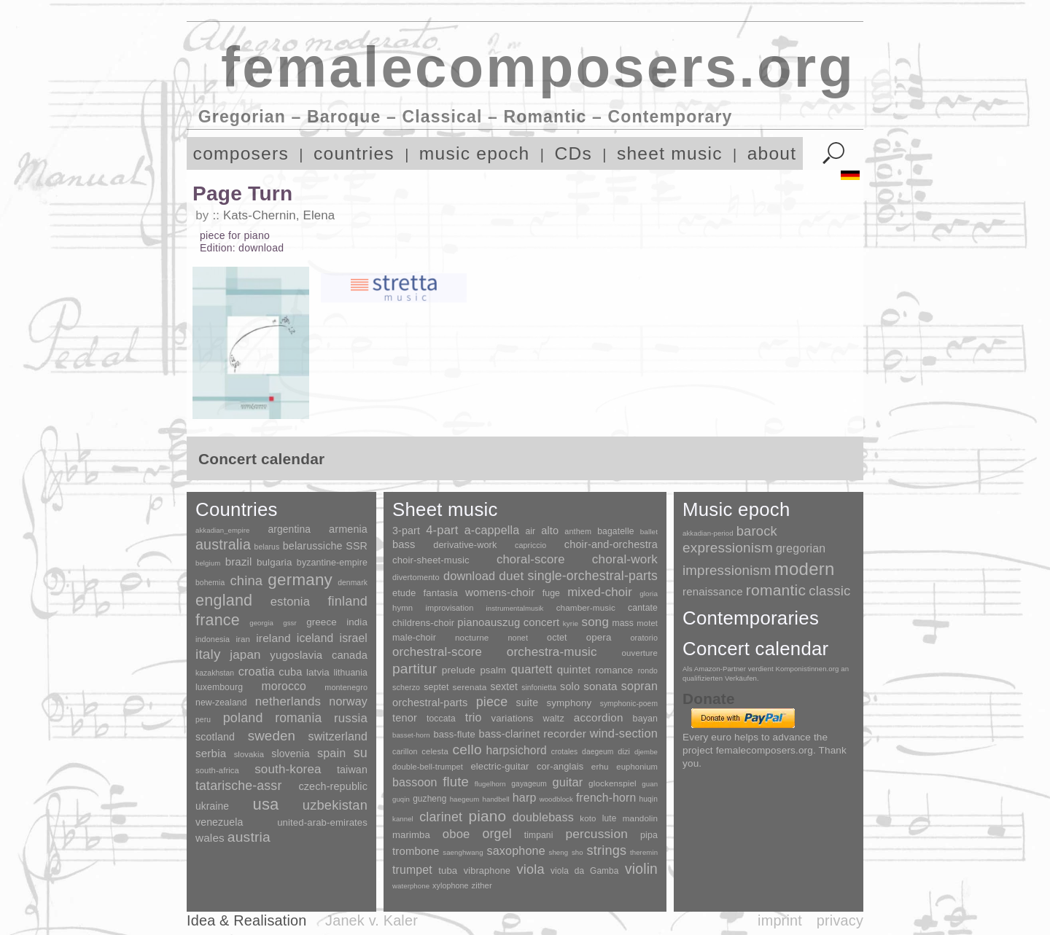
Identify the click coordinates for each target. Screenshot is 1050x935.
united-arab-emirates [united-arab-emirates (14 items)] (322, 822)
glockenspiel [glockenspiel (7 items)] (612, 783)
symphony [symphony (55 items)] (568, 702)
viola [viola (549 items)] (530, 869)
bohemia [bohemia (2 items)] (210, 583)
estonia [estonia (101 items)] (290, 601)
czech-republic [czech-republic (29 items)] (333, 786)
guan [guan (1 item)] (650, 784)
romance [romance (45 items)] (614, 670)
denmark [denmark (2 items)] (353, 583)
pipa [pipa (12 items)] (649, 835)
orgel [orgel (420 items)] (497, 833)
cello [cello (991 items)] (467, 749)
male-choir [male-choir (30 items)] (414, 638)
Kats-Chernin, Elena (279, 215)
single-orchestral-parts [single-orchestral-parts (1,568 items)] (593, 575)
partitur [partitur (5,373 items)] (414, 668)
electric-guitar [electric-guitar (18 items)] (499, 766)
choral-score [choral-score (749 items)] (531, 559)
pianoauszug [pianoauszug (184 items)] (488, 622)
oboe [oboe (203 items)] (456, 834)
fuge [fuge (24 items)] (551, 593)
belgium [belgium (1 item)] (207, 563)
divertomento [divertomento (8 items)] (416, 577)
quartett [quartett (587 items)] (532, 669)
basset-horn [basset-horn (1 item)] (411, 735)
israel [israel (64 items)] (354, 638)
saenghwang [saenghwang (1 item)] (463, 852)
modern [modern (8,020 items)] (804, 569)
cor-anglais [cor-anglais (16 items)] (560, 766)
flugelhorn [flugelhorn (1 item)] (490, 784)
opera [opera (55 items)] (599, 637)
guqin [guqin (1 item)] (401, 799)
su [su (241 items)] (361, 753)
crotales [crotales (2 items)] (564, 752)
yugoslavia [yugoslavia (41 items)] (296, 655)
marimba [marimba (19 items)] (411, 834)
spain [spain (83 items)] (331, 752)
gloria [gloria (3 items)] (648, 594)
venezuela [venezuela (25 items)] (219, 822)
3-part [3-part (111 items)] (406, 530)
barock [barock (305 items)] (756, 531)
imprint (780, 920)
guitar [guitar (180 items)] (567, 782)
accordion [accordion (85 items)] (598, 717)
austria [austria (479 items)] (249, 837)
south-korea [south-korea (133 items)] (287, 769)
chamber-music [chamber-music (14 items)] (585, 607)
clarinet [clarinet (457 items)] (440, 817)
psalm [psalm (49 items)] (493, 670)
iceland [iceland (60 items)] (315, 638)
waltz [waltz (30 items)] (553, 718)
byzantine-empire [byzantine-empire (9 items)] (332, 563)
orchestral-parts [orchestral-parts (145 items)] (429, 702)
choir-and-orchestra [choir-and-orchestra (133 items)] (611, 544)
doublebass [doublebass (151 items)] (543, 816)
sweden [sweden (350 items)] (271, 735)
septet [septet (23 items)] (436, 687)
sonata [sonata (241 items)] (600, 686)
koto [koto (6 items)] (588, 818)
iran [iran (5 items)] (243, 639)
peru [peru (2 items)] (203, 720)
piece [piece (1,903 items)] (492, 702)
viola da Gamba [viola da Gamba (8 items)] (585, 871)
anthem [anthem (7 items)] (577, 531)
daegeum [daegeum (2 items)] (597, 752)
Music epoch (736, 509)
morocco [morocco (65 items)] (284, 686)
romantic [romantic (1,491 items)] (776, 590)
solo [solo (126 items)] (570, 686)
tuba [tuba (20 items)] (447, 870)
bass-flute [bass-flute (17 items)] (454, 734)
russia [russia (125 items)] (351, 718)
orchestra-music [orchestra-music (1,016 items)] (552, 652)
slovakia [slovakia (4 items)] (249, 754)
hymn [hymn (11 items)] (402, 607)
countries (354, 153)
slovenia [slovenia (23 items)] (290, 753)
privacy (840, 920)
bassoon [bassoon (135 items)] (415, 782)
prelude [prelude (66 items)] (458, 670)
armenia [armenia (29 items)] (348, 529)
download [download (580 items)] (469, 575)
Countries (236, 509)
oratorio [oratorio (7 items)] (644, 637)
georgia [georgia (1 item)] (261, 623)
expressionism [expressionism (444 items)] (727, 547)
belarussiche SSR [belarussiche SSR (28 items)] (325, 546)
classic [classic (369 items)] (829, 590)
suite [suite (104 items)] (527, 702)
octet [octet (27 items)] (557, 638)
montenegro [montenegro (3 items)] (346, 687)
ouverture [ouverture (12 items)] (640, 653)
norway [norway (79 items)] (348, 701)
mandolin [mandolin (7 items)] (640, 818)
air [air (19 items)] (530, 531)
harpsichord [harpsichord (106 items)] (516, 750)
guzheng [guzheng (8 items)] (429, 799)
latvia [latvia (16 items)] (318, 672)
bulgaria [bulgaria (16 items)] (274, 562)
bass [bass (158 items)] (404, 544)
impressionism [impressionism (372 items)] (726, 570)
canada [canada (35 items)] (350, 655)
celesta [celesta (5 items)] (434, 751)
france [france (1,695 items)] (217, 620)
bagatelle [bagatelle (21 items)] (615, 531)
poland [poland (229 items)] (243, 718)
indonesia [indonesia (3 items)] (212, 639)
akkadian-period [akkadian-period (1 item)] (708, 533)
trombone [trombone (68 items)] (416, 851)
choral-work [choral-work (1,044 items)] (625, 559)
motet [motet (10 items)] (647, 623)
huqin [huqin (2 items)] (648, 799)
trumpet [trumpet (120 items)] (412, 870)
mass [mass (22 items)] (623, 623)
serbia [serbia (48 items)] (210, 753)
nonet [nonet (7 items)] (518, 637)
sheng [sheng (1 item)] (559, 852)
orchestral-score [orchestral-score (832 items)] (437, 652)
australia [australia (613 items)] (223, 544)
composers (241, 153)
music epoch (474, 153)
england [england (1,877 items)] (223, 600)
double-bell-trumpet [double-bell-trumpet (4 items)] (427, 766)
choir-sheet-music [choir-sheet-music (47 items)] (431, 560)
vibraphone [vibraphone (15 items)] (487, 870)
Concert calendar (755, 648)
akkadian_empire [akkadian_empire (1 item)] (222, 530)
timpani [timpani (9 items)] (538, 835)
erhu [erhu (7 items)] (600, 766)
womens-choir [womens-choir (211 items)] (499, 592)
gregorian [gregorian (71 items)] (800, 548)
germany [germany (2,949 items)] (300, 580)
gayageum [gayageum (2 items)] (529, 784)
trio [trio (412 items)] (473, 717)
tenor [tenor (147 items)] (404, 718)
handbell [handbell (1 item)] (496, 799)
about (772, 153)
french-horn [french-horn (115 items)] (606, 797)
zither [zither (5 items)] (482, 885)
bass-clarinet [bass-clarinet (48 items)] (509, 734)
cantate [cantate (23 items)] (643, 608)
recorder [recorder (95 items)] (564, 733)
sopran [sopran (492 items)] (639, 685)
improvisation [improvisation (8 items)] (449, 607)
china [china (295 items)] (246, 580)
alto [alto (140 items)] (550, 530)
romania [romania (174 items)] (298, 718)
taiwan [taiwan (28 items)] (352, 769)
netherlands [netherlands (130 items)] (288, 701)
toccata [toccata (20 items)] (441, 718)
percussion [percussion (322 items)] (596, 833)
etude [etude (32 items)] (404, 593)
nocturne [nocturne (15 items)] (472, 637)
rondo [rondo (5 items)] (648, 671)
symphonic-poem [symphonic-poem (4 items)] (629, 704)
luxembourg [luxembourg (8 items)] (219, 687)
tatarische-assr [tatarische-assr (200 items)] (238, 785)
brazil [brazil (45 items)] (238, 561)
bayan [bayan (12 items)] (645, 718)
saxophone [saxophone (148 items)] (515, 850)
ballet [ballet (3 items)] (649, 532)
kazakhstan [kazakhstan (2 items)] (214, 673)
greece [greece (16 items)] (321, 622)
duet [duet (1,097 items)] (511, 575)
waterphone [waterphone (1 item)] (410, 886)
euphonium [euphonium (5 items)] (637, 766)
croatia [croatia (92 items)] (256, 671)
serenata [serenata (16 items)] (470, 687)
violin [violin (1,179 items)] (641, 869)
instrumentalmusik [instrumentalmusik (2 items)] (515, 608)
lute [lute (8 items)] (609, 818)
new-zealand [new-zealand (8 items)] (221, 702)
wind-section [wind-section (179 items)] (624, 733)
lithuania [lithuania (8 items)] (350, 673)
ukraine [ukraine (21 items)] (212, 806)
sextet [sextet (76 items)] (504, 686)
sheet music (670, 153)
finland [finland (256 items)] (347, 601)
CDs (573, 153)
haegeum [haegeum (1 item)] (465, 799)
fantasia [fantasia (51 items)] (440, 592)
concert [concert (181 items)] (542, 622)
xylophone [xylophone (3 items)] (450, 885)
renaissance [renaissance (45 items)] (712, 591)
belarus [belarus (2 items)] (267, 547)
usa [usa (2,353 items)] (265, 804)
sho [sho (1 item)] (577, 852)
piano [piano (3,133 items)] (487, 815)
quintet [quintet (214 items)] (574, 669)
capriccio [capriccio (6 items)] (530, 545)
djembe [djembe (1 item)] (646, 752)
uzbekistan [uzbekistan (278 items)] (335, 805)
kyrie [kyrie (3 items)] (570, 623)
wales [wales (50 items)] (210, 838)
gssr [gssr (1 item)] (290, 623)
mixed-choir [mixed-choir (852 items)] (599, 592)
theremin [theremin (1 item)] (644, 852)
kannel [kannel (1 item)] (402, 819)
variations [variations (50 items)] (512, 718)
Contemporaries (750, 618)
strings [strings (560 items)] (606, 850)
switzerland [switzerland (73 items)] (338, 736)
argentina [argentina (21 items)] (289, 529)
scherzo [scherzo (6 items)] (406, 687)
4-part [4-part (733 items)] (442, 530)
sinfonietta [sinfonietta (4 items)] (538, 688)
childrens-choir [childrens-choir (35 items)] (423, 622)
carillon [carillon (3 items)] (405, 751)
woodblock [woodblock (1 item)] (556, 799)
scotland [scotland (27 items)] (215, 737)
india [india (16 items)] (357, 622)
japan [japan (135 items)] (245, 655)
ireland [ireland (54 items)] (273, 638)
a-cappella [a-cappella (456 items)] (492, 529)
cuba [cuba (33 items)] (290, 672)
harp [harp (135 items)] (525, 797)
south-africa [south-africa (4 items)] (217, 770)
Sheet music (445, 509)
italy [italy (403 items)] (208, 654)
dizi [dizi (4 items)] (624, 751)
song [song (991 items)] (595, 622)
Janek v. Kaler (371, 920)
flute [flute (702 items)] (456, 781)
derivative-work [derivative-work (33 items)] (465, 545)
